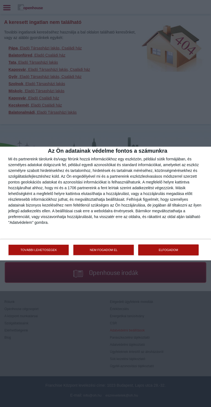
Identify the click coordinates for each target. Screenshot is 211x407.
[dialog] (105, 203)
